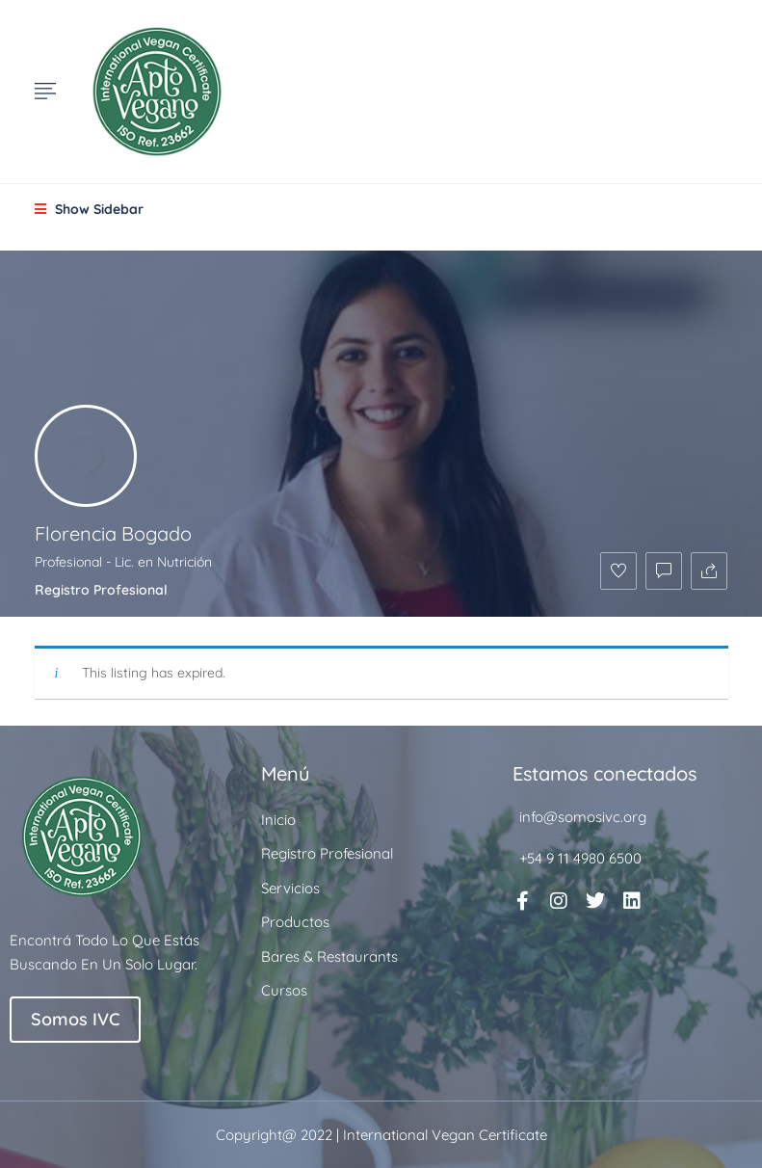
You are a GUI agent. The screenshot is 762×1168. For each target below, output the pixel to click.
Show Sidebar (89, 209)
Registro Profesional (101, 589)
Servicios (290, 888)
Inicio (278, 819)
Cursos (284, 990)
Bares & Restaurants (329, 956)
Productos (295, 922)
